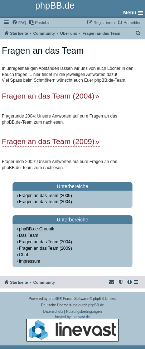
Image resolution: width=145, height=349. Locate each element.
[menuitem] (19, 22)
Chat (23, 254)
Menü (129, 12)
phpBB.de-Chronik (36, 228)
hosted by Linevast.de (72, 328)
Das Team (28, 235)
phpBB (54, 299)
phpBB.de (96, 305)
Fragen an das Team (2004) (48, 96)
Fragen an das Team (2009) (48, 141)
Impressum (29, 261)
